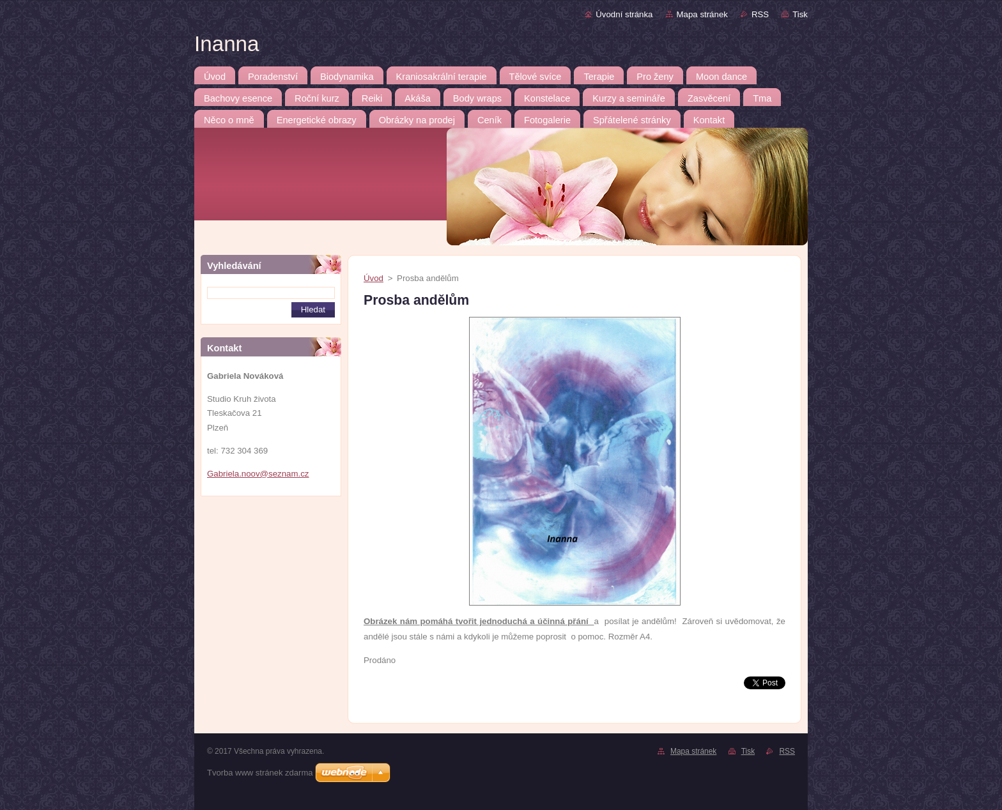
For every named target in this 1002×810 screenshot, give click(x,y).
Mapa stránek (702, 14)
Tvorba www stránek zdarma (259, 772)
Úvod (373, 278)
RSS (760, 14)
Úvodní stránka (624, 14)
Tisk (800, 14)
